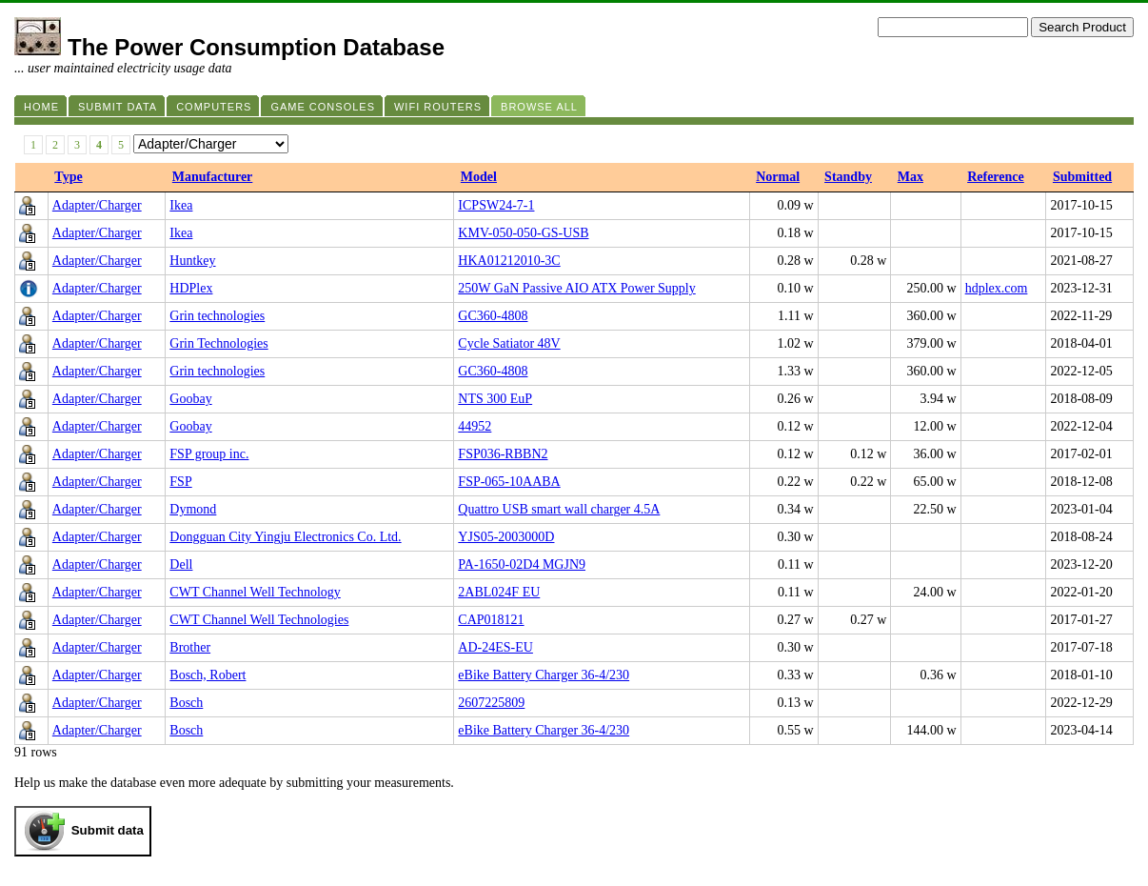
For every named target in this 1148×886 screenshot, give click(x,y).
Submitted (1082, 177)
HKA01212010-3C (509, 260)
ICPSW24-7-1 (496, 205)
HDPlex (190, 288)
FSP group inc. (208, 454)
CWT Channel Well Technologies (258, 620)
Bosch (186, 702)
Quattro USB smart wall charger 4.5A (559, 509)
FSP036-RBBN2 (502, 454)
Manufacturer (212, 177)
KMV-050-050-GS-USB (523, 233)
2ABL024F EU (499, 592)
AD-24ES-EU (495, 647)
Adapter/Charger (97, 205)
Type (68, 177)
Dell (180, 564)
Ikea (180, 205)
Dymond (192, 509)
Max (910, 177)
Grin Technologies (218, 343)
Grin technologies (217, 316)
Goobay (190, 399)
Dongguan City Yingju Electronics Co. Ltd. (285, 537)
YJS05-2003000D (506, 537)
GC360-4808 (492, 316)
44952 (474, 426)
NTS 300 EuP (495, 399)
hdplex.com (996, 288)
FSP (180, 481)
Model (479, 177)
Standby (848, 177)
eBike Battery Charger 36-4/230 (543, 675)
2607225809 (491, 702)
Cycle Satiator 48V (509, 343)
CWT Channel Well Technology (254, 592)
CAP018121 (491, 620)
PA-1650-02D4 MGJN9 (521, 564)
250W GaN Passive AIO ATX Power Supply (576, 288)
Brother (189, 647)
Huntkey (192, 260)
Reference (995, 177)
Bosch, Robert (207, 675)
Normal (778, 177)
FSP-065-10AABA (509, 481)
